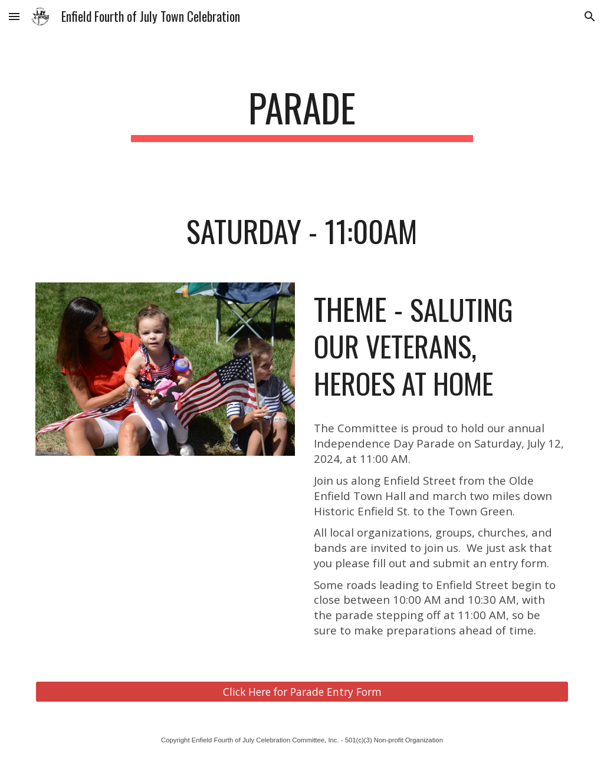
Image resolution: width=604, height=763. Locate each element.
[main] (301, 113)
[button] (14, 16)
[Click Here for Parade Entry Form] (302, 691)
